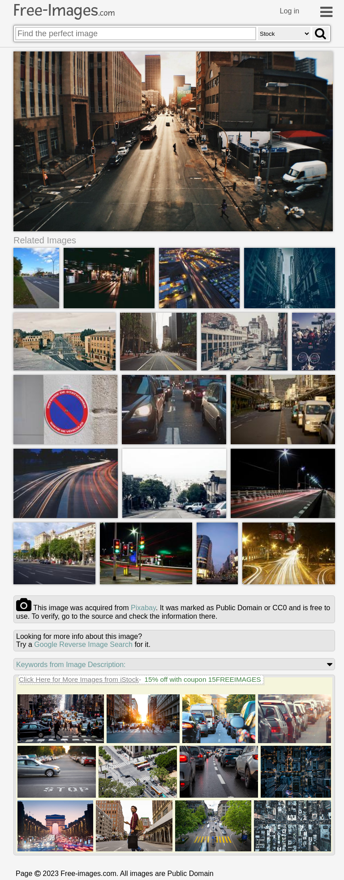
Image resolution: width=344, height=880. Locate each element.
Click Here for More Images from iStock (79, 679)
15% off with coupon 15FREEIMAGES (202, 679)
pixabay (143, 608)
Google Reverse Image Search (83, 644)
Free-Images (64, 10)
